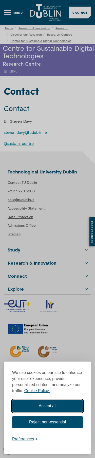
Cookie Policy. (37, 391)
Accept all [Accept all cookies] (47, 406)
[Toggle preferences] (25, 439)
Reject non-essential (47, 422)
